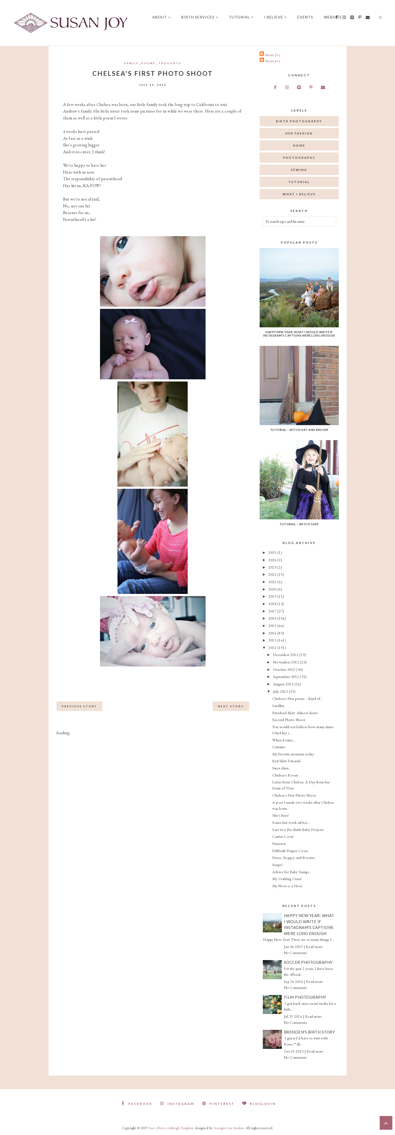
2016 (272, 618)
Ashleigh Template (180, 1128)
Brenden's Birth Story (309, 1032)
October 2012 (284, 669)
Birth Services (199, 17)
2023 (272, 567)
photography (299, 157)
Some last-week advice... (291, 822)
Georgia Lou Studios (228, 1128)
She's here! (280, 815)
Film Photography (305, 997)
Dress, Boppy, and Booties (293, 857)
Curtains (278, 746)
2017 (272, 610)
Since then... (281, 767)
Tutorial (241, 17)
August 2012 (283, 683)
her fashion (299, 133)
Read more (314, 946)
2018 (272, 603)
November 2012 (286, 661)
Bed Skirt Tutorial (286, 760)
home (299, 145)
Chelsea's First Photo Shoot (294, 795)
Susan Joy (272, 54)
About (161, 17)
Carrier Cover (283, 836)
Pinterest (279, 843)
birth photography (299, 121)
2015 (272, 625)
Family (131, 63)
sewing (299, 169)
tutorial (299, 182)
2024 (272, 559)
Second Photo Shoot (288, 719)
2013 (272, 640)
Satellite (278, 705)
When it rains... (284, 739)
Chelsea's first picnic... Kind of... (297, 698)
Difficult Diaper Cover (290, 850)
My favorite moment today (293, 753)
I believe (275, 17)
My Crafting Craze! (287, 878)
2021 (272, 581)
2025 (272, 552)
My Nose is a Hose (287, 885)
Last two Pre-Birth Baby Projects (298, 829)
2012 (272, 647)
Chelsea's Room (285, 775)
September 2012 (286, 676)
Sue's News (156, 1128)
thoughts (169, 63)
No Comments (295, 952)
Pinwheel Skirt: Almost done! (295, 712)
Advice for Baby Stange (291, 871)
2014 (272, 632)
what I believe (299, 194)
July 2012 (281, 691)
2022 (272, 574)
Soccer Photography (308, 962)
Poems (148, 63)
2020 (272, 589)
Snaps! (277, 864)
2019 (272, 596)
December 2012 (286, 654)
